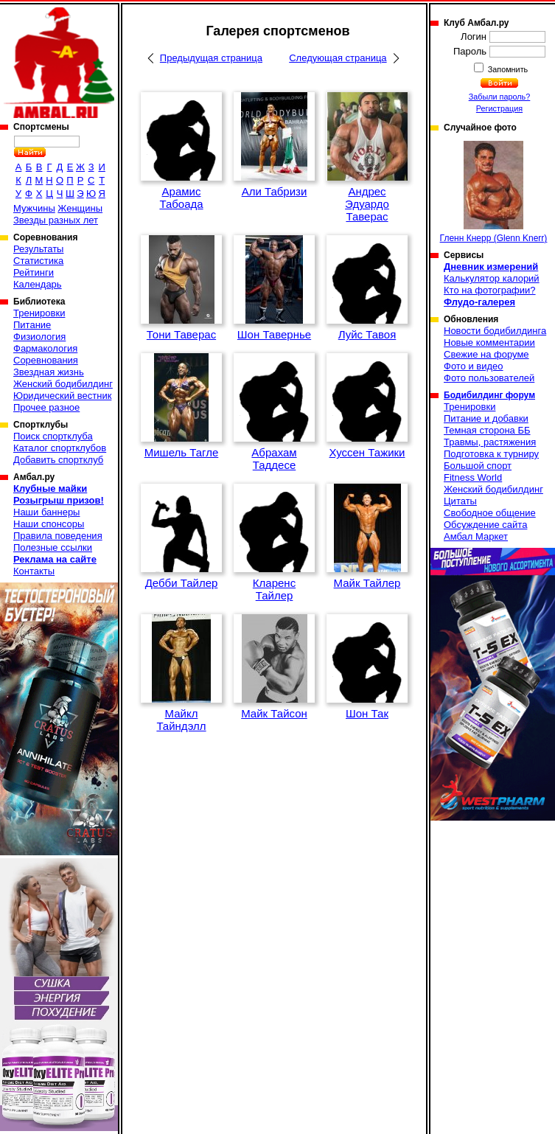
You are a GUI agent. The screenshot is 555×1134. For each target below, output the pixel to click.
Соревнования (45, 360)
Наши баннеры (46, 512)
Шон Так (367, 713)
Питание (32, 324)
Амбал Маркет (476, 536)
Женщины (79, 208)
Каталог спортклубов (59, 447)
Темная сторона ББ (487, 430)
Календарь (37, 284)
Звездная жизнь (48, 372)
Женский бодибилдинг (63, 383)
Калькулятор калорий (492, 278)
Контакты (34, 571)
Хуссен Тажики (367, 452)
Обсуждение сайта (485, 524)
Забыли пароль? (500, 96)
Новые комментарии (489, 342)
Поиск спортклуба (53, 436)
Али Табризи (274, 191)
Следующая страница (337, 57)
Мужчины (34, 208)
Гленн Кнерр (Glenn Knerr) (494, 192)
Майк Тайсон (274, 713)
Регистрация (499, 108)
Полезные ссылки (52, 547)
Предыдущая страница (211, 57)
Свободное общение (490, 512)
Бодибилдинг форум (489, 395)
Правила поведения (57, 535)
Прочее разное (46, 407)
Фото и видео (473, 366)
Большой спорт (478, 465)
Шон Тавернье (274, 334)
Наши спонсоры (48, 523)
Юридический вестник (62, 395)
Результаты (38, 248)
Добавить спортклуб (58, 459)
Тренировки (39, 313)
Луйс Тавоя (367, 334)
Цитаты (460, 501)
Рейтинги (33, 272)
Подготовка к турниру (491, 453)
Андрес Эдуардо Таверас (367, 204)
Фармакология (45, 348)
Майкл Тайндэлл (181, 719)
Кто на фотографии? (490, 290)
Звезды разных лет (55, 220)
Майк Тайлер (367, 583)
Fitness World (473, 477)
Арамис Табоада (181, 197)
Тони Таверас (181, 334)
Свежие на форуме (486, 354)
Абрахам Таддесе (273, 458)
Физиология (39, 336)
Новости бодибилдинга (495, 330)
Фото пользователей (489, 377)
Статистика (38, 260)
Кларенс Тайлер (274, 589)
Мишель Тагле (181, 452)
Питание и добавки (486, 418)
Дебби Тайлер (181, 583)
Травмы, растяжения (490, 442)
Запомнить (507, 69)
